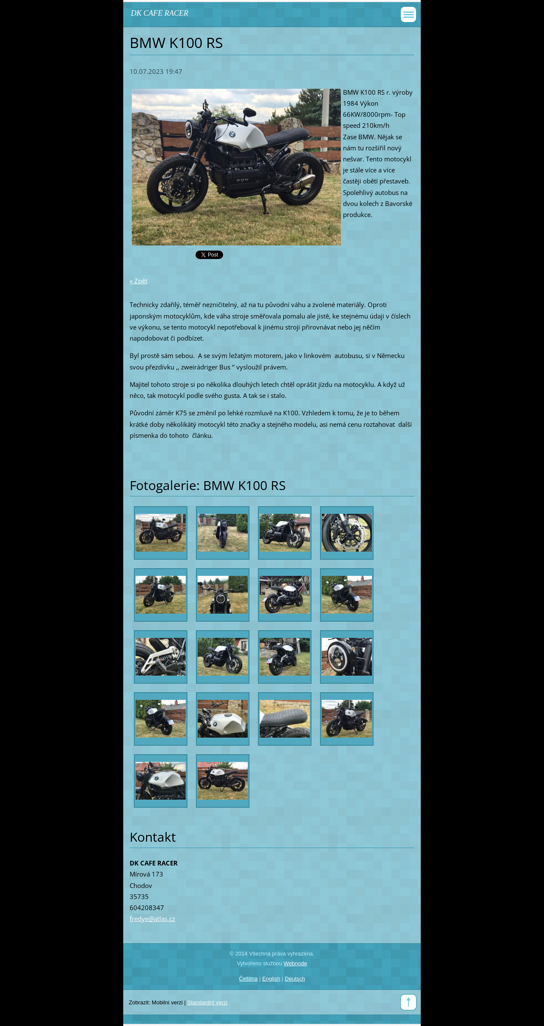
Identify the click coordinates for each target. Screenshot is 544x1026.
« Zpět (138, 280)
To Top (408, 1002)
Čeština (248, 978)
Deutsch (295, 978)
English (271, 978)
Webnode (295, 963)
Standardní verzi (207, 1002)
